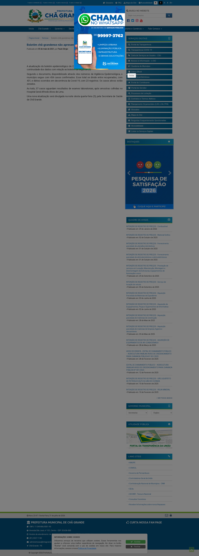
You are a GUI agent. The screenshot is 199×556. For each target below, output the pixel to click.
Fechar (131, 75)
